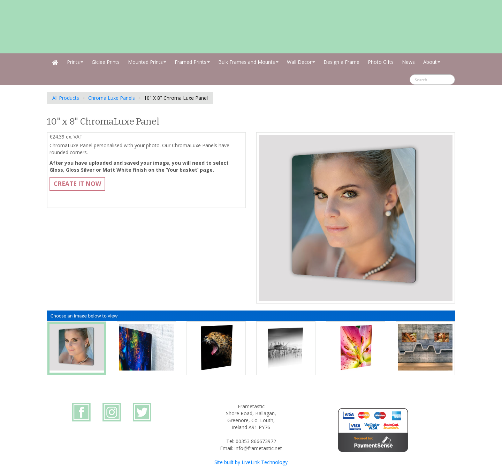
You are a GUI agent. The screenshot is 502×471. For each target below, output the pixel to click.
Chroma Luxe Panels (111, 98)
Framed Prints (192, 62)
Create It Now (77, 184)
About (431, 62)
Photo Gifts (381, 62)
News (408, 62)
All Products (65, 98)
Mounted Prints (147, 62)
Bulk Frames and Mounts (248, 62)
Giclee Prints (106, 62)
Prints (75, 62)
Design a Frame (341, 62)
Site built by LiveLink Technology (251, 462)
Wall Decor (301, 62)
